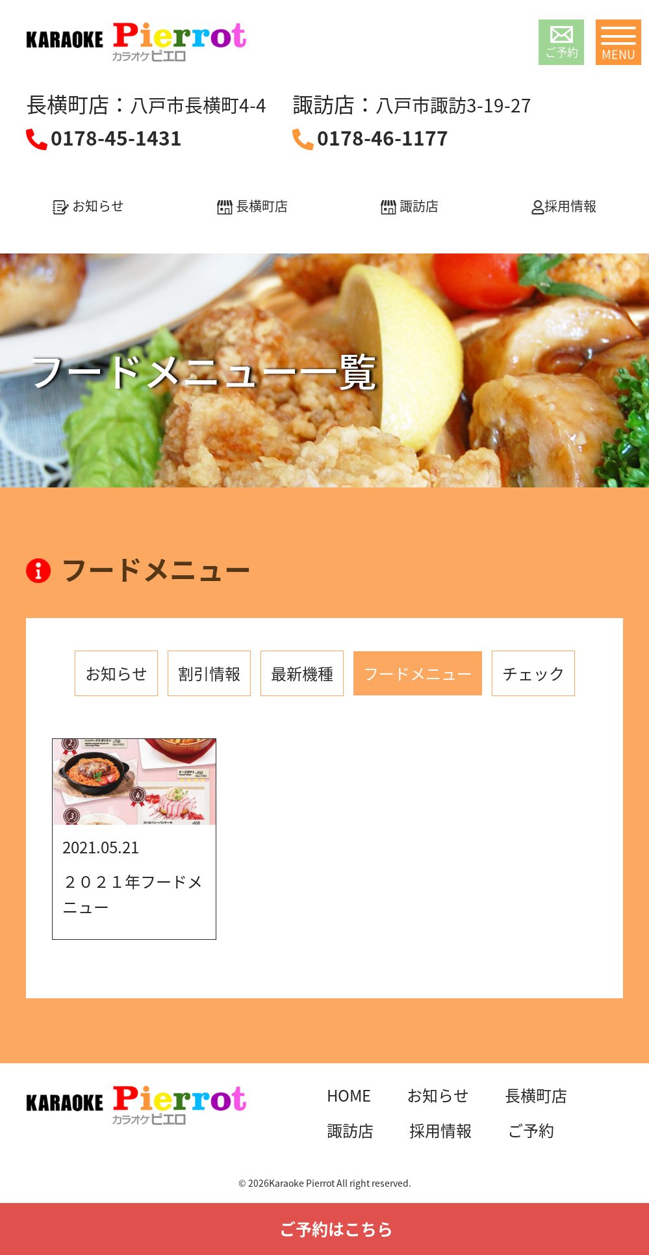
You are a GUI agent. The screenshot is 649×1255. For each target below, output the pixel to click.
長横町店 (252, 205)
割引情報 (209, 673)
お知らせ (88, 205)
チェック (533, 673)
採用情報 (563, 205)
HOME (349, 1095)
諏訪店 (410, 205)
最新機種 (302, 673)
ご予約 (561, 43)
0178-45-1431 (116, 137)
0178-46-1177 (382, 137)
